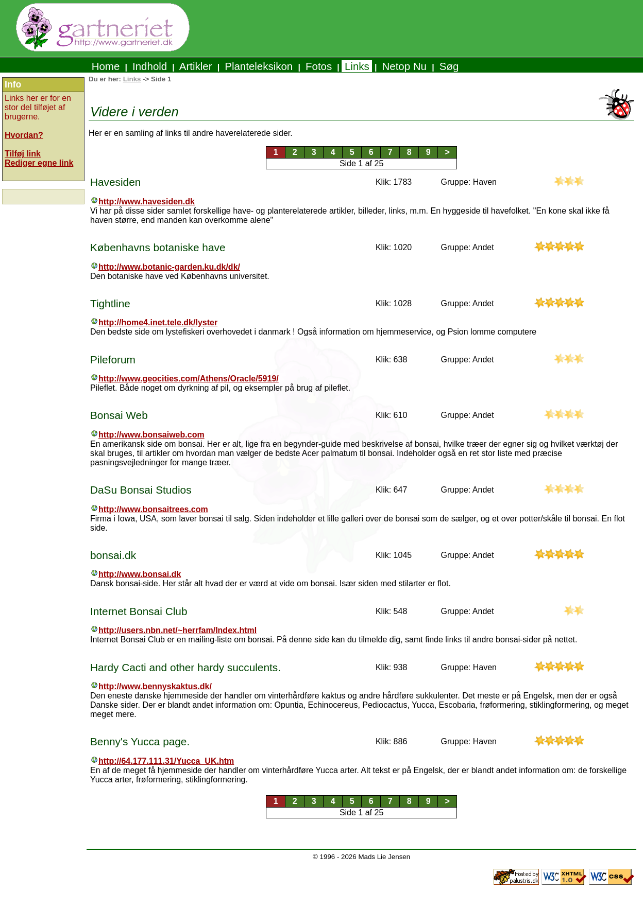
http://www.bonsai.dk (139, 574)
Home (106, 66)
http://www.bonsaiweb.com (151, 434)
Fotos (318, 66)
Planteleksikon (259, 66)
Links (357, 66)
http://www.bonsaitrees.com (153, 509)
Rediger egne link (39, 163)
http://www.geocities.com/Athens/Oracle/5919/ (188, 378)
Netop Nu (404, 66)
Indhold (149, 66)
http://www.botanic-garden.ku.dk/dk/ (169, 266)
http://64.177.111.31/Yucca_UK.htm (166, 761)
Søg (449, 66)
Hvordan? (24, 135)
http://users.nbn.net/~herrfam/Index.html (177, 630)
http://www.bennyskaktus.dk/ (155, 686)
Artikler (196, 66)
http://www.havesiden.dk (146, 201)
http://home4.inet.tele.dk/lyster (157, 322)
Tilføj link (23, 153)
